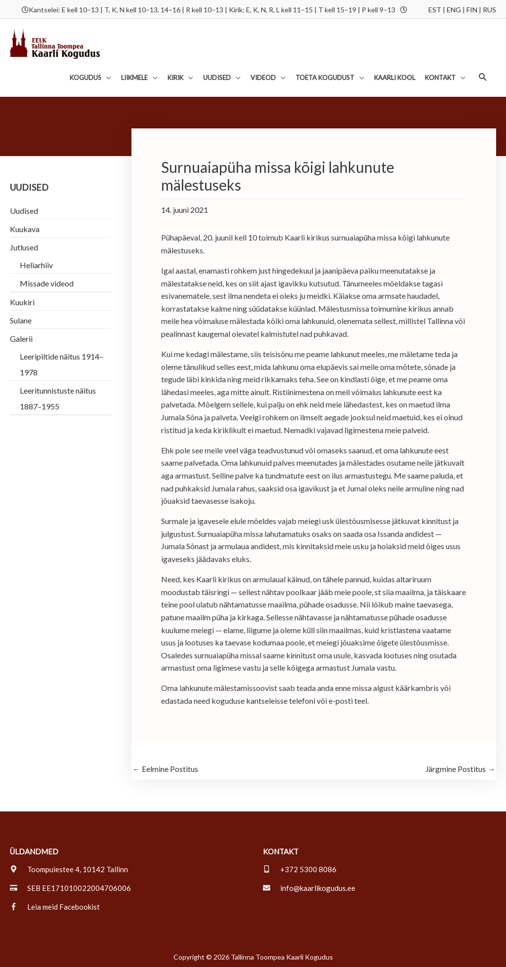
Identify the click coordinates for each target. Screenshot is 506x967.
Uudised (24, 208)
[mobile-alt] (300, 867)
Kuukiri (22, 300)
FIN (471, 8)
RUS (489, 8)
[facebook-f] (55, 905)
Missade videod (47, 281)
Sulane (21, 318)
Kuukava (25, 227)
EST (434, 8)
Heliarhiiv (36, 263)
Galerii (21, 336)
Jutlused (24, 245)
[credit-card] (70, 886)
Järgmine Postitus (460, 767)
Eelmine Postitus (165, 767)
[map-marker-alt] (69, 867)
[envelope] (309, 886)
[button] (483, 75)
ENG (454, 8)
